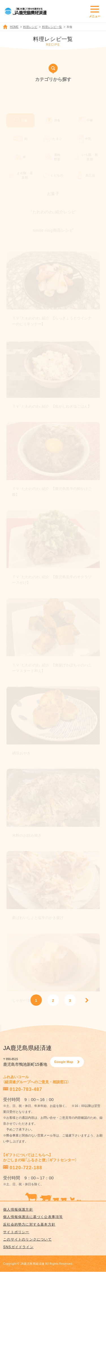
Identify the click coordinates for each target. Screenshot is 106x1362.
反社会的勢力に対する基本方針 (29, 1224)
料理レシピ (30, 27)
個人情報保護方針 (18, 1209)
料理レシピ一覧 (52, 27)
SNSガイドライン (18, 1246)
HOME (14, 27)
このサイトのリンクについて (27, 1239)
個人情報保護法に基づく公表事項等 (33, 1216)
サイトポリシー (16, 1231)
